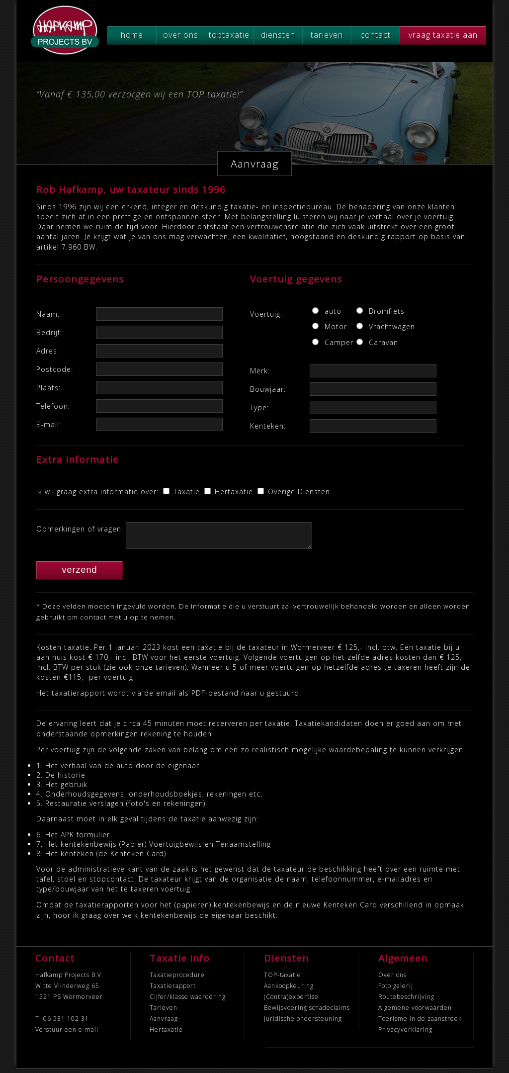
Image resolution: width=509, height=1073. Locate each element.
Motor (336, 326)
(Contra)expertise (291, 1001)
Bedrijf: (49, 332)
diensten (278, 34)
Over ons (392, 979)
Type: (259, 407)
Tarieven (163, 1012)
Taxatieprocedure (177, 979)
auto (333, 311)
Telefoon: (53, 406)
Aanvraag (164, 1023)
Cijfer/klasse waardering (188, 1001)
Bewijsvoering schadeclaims (307, 1012)
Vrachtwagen (381, 326)
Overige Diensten (299, 491)
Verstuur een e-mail (66, 1034)
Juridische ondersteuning (303, 1023)
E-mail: (48, 424)
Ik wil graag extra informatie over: (97, 491)
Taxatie (187, 491)
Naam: (48, 314)
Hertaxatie (235, 491)
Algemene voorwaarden (415, 1012)
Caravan (381, 342)
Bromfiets (381, 311)
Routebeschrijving (406, 1001)
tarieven (327, 34)
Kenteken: (268, 426)
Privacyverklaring (405, 1034)
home (132, 34)
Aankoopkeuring (289, 990)
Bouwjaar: (268, 389)
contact (375, 34)
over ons (180, 34)
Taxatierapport (173, 990)
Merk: (260, 370)
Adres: (47, 351)
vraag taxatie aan (443, 34)
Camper (337, 342)
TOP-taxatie (282, 979)
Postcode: (54, 369)
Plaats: (48, 387)
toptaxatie (229, 34)
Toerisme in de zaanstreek (420, 1023)
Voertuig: (266, 314)
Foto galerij (395, 990)
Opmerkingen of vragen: (79, 529)
